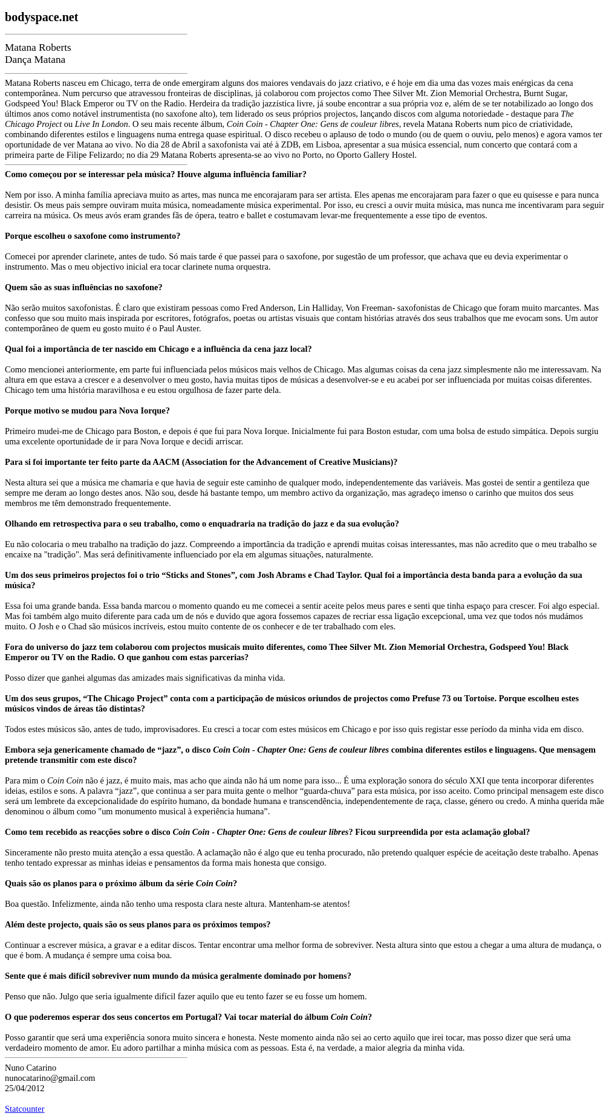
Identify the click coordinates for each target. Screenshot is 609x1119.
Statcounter (25, 1109)
